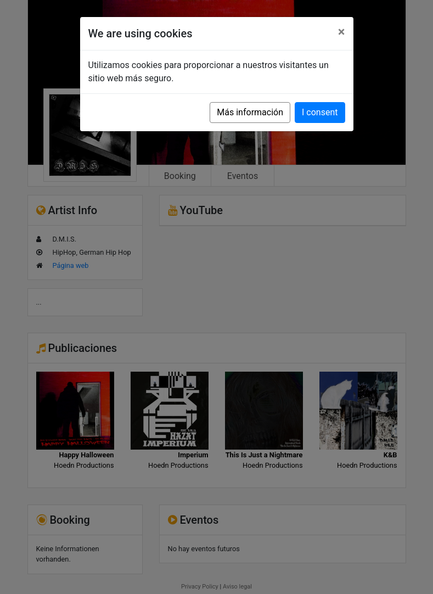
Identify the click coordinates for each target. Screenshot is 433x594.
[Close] (341, 32)
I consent (320, 112)
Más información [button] (250, 112)
